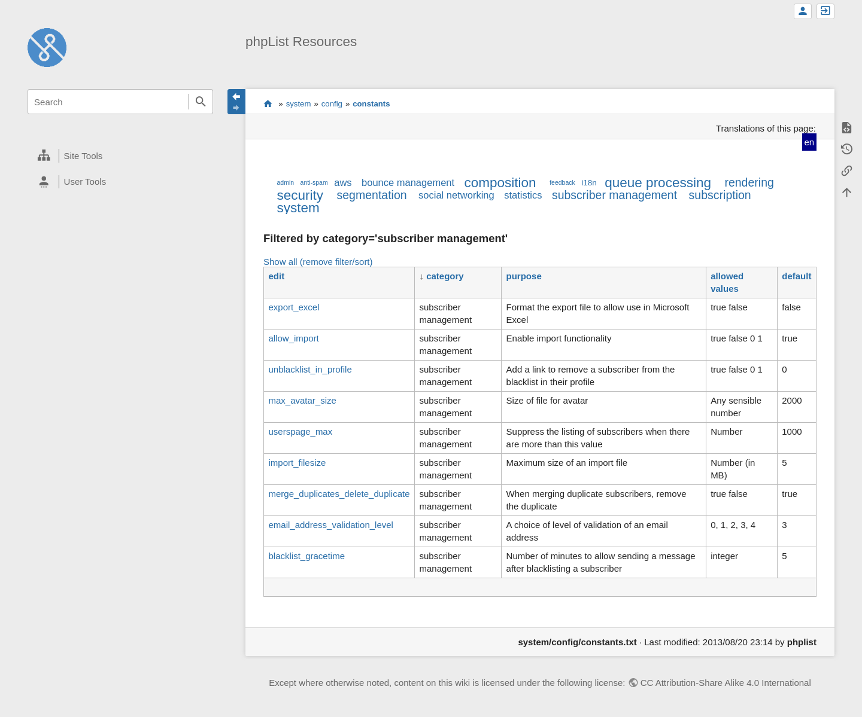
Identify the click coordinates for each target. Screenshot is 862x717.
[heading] (120, 156)
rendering (748, 182)
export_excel (293, 307)
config (331, 103)
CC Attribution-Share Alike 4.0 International (726, 683)
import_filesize (297, 462)
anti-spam (314, 182)
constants (371, 103)
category (445, 276)
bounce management (408, 182)
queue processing (658, 182)
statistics (523, 195)
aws (342, 182)
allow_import (293, 338)
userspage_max (300, 431)
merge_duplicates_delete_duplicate (338, 494)
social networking (456, 195)
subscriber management (614, 195)
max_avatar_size (302, 400)
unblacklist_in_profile (309, 369)
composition (500, 182)
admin (285, 182)
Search (200, 102)
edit (276, 276)
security (300, 195)
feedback (562, 182)
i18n (589, 182)
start (267, 103)
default (796, 276)
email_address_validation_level (330, 525)
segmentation (372, 195)
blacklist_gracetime (306, 556)
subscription (720, 195)
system (298, 103)
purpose (524, 276)
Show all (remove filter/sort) (318, 262)
